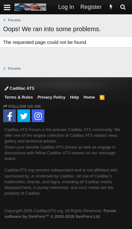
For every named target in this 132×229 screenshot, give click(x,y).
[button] (7, 7)
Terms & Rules (18, 97)
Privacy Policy (52, 97)
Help (74, 97)
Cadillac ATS (19, 88)
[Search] (123, 7)
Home (89, 97)
